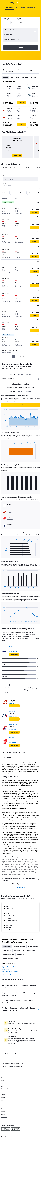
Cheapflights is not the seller (21, 1060)
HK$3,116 (7, 19)
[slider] (39, 188)
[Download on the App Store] (15, 1129)
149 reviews (12, 742)
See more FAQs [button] (21, 887)
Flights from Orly (6, 974)
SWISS (11, 698)
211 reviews (12, 729)
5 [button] (27, 356)
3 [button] (20, 356)
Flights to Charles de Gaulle (9, 967)
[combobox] (6, 22)
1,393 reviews (13, 651)
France (19, 1073)
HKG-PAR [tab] (12, 374)
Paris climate (6, 757)
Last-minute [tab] (25, 77)
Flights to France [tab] (7, 950)
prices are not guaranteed (8, 1055)
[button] (3, 3)
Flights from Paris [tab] (33, 946)
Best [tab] (12, 77)
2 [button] (16, 356)
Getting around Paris (10, 777)
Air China (11, 737)
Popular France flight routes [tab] (10, 958)
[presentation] (28, 18)
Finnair (11, 646)
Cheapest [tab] (5, 77)
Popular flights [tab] (20, 954)
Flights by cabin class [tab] (19, 946)
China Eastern (13, 724)
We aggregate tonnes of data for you (21, 1063)
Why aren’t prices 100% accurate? (21, 1066)
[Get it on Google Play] (5, 1129)
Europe (14, 1073)
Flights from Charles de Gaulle (10, 971)
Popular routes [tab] (31, 950)
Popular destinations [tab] (8, 954)
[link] (17, 155)
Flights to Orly (5, 969)
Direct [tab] (17, 77)
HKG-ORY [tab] (28, 374)
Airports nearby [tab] (7, 946)
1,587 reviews (13, 716)
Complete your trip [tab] (19, 950)
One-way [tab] (33, 77)
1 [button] (13, 356)
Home (10, 1073)
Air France (12, 711)
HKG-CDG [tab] (20, 374)
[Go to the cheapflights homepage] (12, 3)
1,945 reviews (13, 703)
